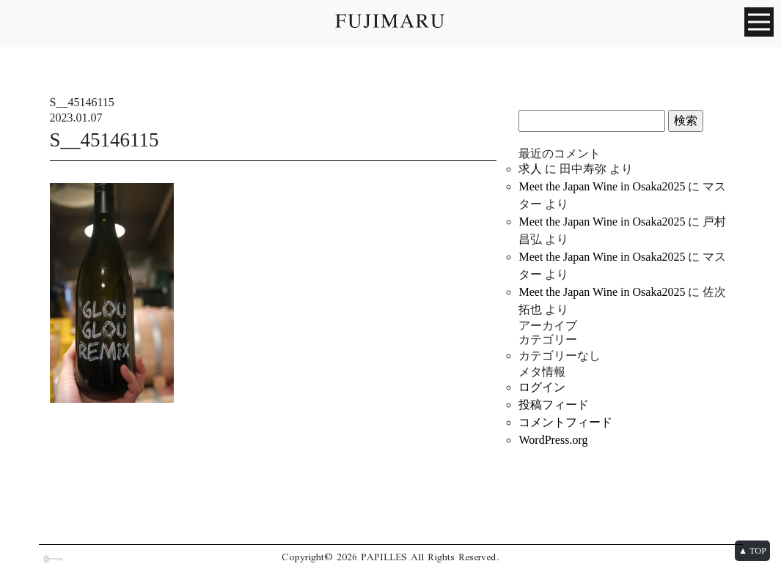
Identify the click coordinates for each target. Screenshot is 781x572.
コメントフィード (565, 422)
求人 (530, 169)
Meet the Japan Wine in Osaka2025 (601, 186)
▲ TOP (752, 551)
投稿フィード (553, 404)
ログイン (541, 387)
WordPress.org (552, 440)
